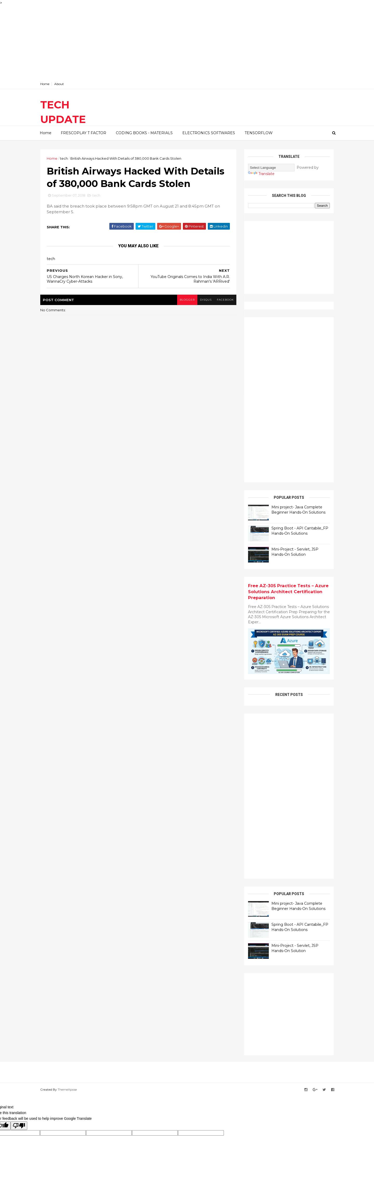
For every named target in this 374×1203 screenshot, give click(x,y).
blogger (187, 299)
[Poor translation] (19, 1125)
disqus (206, 299)
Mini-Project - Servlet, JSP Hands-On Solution (294, 552)
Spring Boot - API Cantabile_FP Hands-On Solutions (299, 531)
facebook (225, 299)
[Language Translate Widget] (271, 167)
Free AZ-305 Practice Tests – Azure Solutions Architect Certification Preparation (288, 591)
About (59, 84)
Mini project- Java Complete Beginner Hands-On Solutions (298, 510)
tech (64, 158)
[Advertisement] (156, 42)
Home (44, 84)
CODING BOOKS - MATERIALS (144, 133)
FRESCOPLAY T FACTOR (83, 133)
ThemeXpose (67, 1089)
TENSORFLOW (259, 133)
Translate (261, 173)
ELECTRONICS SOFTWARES (208, 133)
